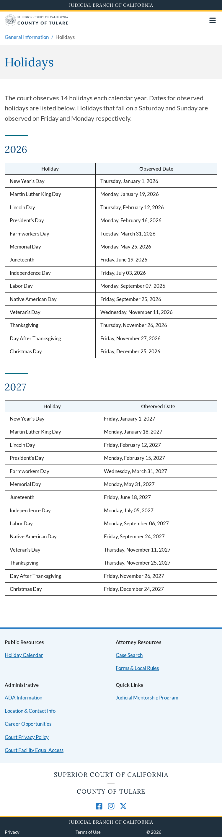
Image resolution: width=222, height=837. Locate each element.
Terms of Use (88, 832)
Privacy (12, 832)
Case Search (129, 655)
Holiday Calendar (24, 655)
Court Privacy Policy (27, 737)
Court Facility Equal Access (34, 750)
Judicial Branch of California (111, 5)
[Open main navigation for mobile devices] (212, 20)
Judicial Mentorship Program (147, 697)
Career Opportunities (28, 724)
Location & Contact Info (30, 711)
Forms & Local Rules (137, 668)
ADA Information (23, 697)
